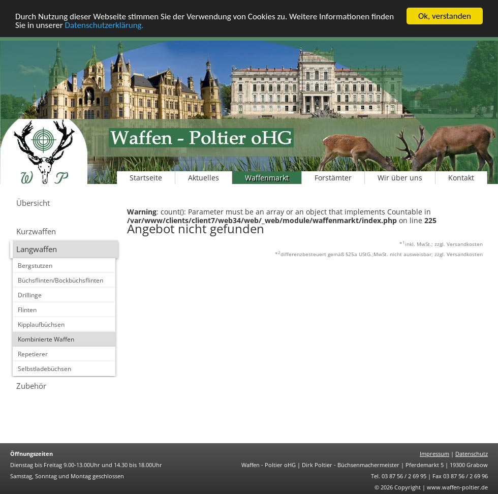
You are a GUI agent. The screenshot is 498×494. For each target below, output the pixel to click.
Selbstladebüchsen (44, 368)
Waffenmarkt (267, 177)
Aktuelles (203, 177)
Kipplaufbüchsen (41, 324)
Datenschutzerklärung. (104, 25)
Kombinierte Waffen (46, 339)
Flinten (27, 309)
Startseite (146, 177)
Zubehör (31, 386)
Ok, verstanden (444, 16)
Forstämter (333, 177)
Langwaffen (36, 249)
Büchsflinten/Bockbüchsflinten (60, 280)
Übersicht (33, 203)
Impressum (434, 453)
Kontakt (461, 177)
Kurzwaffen (36, 231)
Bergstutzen (35, 265)
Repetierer (33, 354)
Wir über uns (400, 177)
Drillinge (30, 295)
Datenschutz (471, 453)
